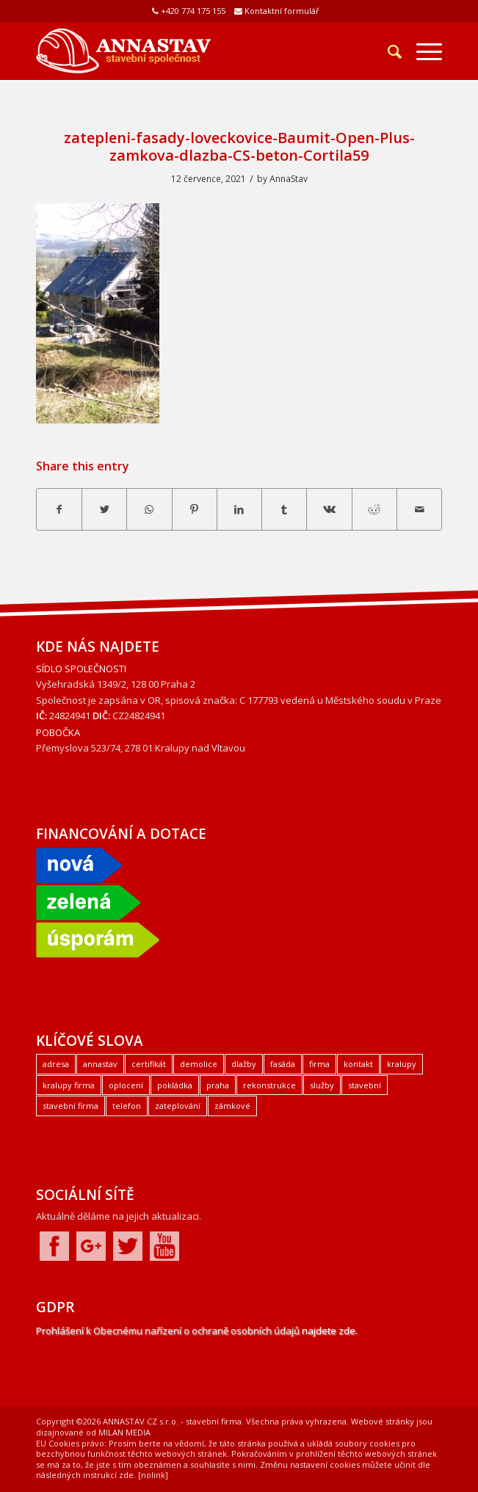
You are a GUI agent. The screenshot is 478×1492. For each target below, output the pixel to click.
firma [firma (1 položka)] (319, 1063)
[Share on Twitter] (104, 509)
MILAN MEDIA (124, 1432)
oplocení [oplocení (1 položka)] (126, 1085)
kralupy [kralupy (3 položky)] (401, 1063)
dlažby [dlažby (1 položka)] (243, 1063)
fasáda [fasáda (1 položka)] (282, 1063)
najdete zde (328, 1330)
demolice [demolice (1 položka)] (198, 1063)
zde (126, 1474)
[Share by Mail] (419, 509)
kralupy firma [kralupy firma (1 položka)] (69, 1085)
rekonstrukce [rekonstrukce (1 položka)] (269, 1085)
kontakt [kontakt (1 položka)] (358, 1063)
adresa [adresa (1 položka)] (56, 1063)
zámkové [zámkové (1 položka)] (232, 1105)
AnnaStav (288, 178)
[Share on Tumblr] (284, 509)
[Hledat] (387, 51)
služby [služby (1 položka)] (322, 1085)
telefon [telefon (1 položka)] (126, 1105)
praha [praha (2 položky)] (217, 1085)
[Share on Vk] (329, 509)
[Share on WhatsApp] (149, 509)
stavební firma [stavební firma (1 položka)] (70, 1105)
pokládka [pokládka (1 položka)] (174, 1085)
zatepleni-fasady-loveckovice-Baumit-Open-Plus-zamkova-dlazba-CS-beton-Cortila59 (239, 146)
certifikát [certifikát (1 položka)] (148, 1063)
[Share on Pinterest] (195, 509)
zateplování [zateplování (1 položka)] (177, 1105)
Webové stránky (382, 1421)
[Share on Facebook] (59, 509)
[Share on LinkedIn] (239, 509)
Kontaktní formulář (282, 10)
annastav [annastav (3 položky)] (100, 1063)
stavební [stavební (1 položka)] (364, 1085)
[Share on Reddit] (374, 509)
